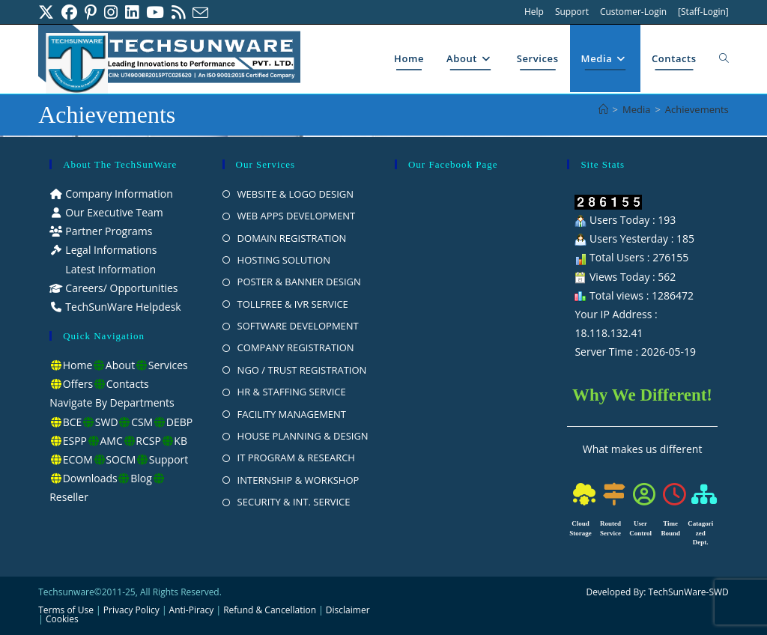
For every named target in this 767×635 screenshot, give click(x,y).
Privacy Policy (131, 610)
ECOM (78, 459)
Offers (78, 384)
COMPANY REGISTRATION (295, 347)
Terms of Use (66, 610)
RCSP (148, 441)
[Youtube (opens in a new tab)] (155, 12)
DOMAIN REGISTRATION (292, 238)
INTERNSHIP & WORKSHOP (298, 480)
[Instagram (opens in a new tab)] (110, 12)
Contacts (127, 384)
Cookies (62, 619)
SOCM (121, 459)
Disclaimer (348, 610)
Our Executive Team (113, 212)
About (120, 365)
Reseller (68, 497)
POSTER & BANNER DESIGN (299, 281)
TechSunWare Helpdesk (122, 307)
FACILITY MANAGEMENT (291, 414)
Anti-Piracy (192, 610)
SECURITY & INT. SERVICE (294, 501)
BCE (72, 422)
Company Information (118, 193)
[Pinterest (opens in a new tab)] (90, 12)
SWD (106, 422)
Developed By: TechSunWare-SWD (657, 592)
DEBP (179, 422)
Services (168, 365)
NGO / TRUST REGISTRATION (302, 370)
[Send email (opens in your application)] (200, 12)
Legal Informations (110, 250)
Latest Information (110, 269)
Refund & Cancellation (269, 610)
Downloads (90, 478)
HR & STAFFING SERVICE (291, 391)
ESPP (75, 441)
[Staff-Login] (703, 11)
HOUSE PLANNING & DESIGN (303, 436)
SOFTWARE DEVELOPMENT (298, 325)
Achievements (697, 109)
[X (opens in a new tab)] (48, 12)
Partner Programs (108, 231)
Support (572, 11)
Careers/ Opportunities (120, 288)
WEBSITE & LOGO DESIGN (295, 194)
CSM (142, 422)
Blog (141, 478)
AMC (111, 441)
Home (78, 365)
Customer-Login (633, 11)
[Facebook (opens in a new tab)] (69, 12)
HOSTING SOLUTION (283, 260)
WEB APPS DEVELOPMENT (296, 215)
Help (534, 11)
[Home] (603, 109)
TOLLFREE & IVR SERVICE (292, 304)
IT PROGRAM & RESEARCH (296, 457)
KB (180, 441)
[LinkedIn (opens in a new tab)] (131, 12)
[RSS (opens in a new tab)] (178, 12)
